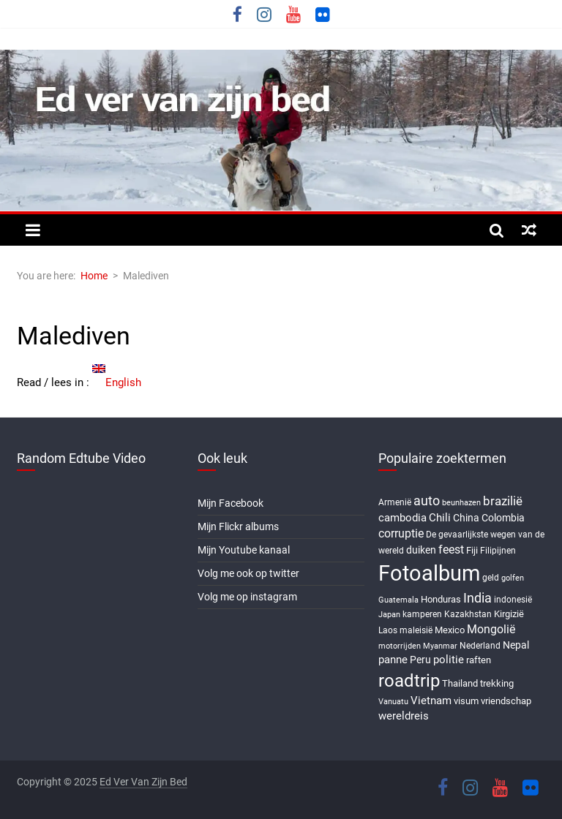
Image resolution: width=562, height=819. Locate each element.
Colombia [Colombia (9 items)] (503, 518)
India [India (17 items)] (477, 597)
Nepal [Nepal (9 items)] (516, 645)
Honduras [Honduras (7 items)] (441, 599)
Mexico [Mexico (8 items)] (450, 629)
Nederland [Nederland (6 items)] (480, 646)
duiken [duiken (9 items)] (421, 550)
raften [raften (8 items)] (478, 659)
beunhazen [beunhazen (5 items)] (461, 502)
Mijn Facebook (230, 503)
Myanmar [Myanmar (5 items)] (440, 646)
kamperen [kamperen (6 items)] (422, 614)
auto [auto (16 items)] (426, 501)
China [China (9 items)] (466, 518)
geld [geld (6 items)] (490, 578)
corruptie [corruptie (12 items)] (401, 533)
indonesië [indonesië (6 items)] (513, 600)
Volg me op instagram (247, 597)
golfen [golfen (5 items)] (512, 578)
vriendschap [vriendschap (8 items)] (506, 700)
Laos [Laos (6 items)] (387, 630)
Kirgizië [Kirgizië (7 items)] (509, 613)
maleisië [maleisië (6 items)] (416, 630)
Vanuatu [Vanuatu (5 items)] (393, 701)
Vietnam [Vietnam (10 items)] (431, 700)
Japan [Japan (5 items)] (389, 614)
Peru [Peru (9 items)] (420, 659)
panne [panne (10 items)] (393, 659)
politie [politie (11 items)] (448, 659)
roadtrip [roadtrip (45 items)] (409, 680)
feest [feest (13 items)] (451, 549)
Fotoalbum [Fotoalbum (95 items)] (429, 573)
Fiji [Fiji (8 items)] (472, 550)
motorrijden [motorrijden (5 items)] (399, 646)
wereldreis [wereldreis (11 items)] (403, 715)
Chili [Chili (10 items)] (440, 517)
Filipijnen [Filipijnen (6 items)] (498, 551)
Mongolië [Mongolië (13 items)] (491, 629)
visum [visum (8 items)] (466, 700)
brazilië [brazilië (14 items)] (502, 501)
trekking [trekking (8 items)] (497, 683)
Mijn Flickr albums (238, 526)
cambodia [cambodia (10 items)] (402, 517)
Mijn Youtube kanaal (244, 550)
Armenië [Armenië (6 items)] (394, 502)
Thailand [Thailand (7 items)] (460, 683)
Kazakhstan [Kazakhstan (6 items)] (468, 614)
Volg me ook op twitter (248, 573)
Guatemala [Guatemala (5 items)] (398, 600)
